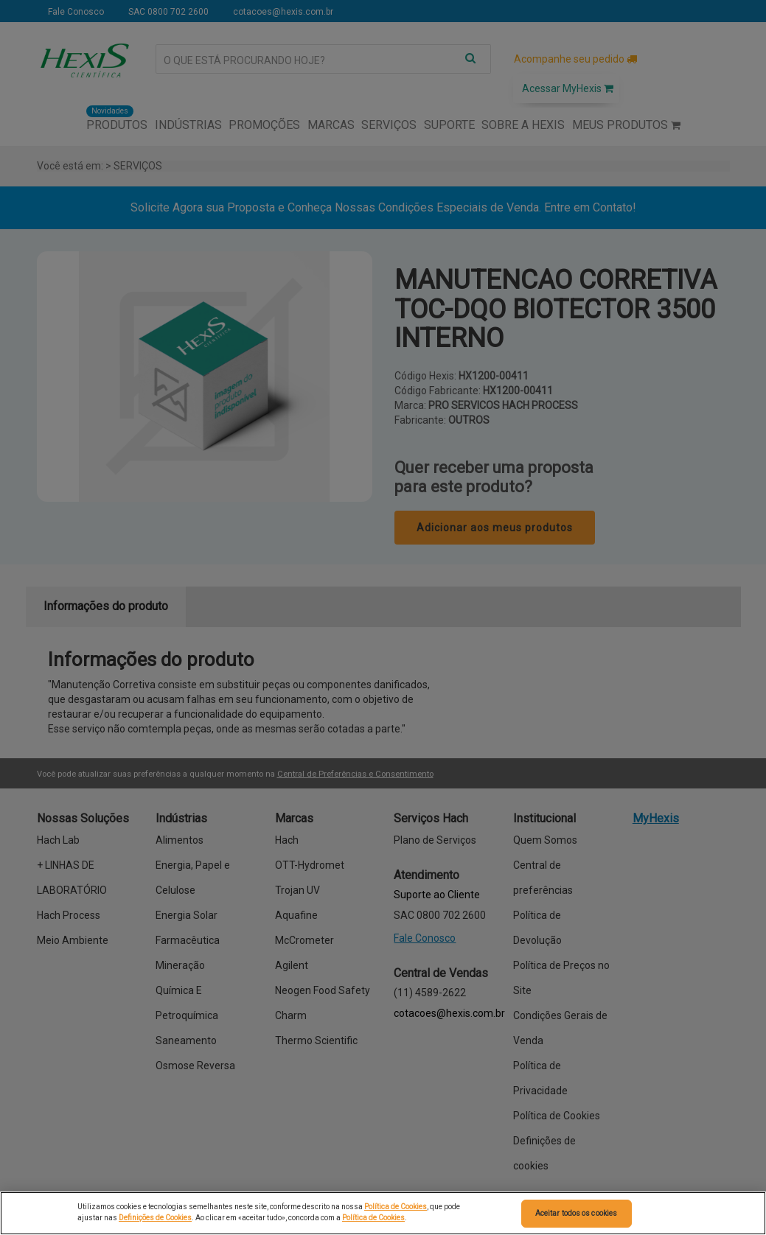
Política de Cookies (395, 1207)
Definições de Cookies (155, 1218)
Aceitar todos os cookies (576, 1213)
